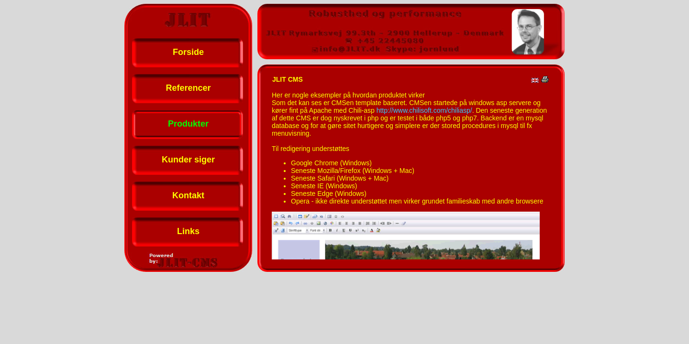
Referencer (188, 88)
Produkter (188, 124)
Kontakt (188, 195)
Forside (188, 52)
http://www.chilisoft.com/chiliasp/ (424, 110)
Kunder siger (188, 159)
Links (188, 231)
